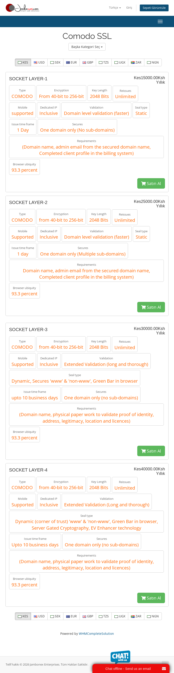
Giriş (129, 7)
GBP (87, 62)
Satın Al (151, 183)
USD (39, 62)
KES (23, 62)
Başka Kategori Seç (87, 47)
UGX (119, 62)
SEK (55, 62)
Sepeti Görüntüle (154, 8)
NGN (153, 62)
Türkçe (115, 7)
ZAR (136, 62)
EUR (71, 62)
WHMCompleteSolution (96, 633)
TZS (104, 62)
